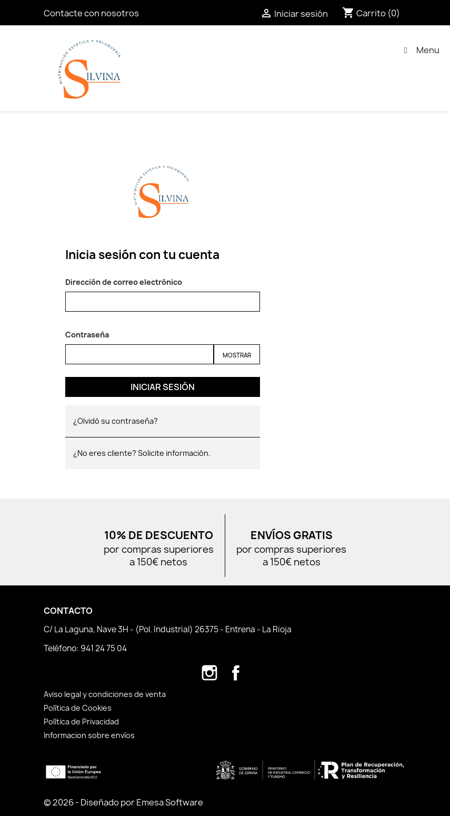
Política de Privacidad (81, 722)
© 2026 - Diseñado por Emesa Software (123, 802)
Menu (420, 50)
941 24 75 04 (104, 648)
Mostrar (237, 355)
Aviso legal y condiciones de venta (105, 694)
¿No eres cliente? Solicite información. (142, 453)
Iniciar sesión (163, 387)
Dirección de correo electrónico (123, 282)
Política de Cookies (78, 708)
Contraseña (87, 335)
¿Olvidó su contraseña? (115, 421)
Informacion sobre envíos (89, 735)
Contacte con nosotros (91, 13)
